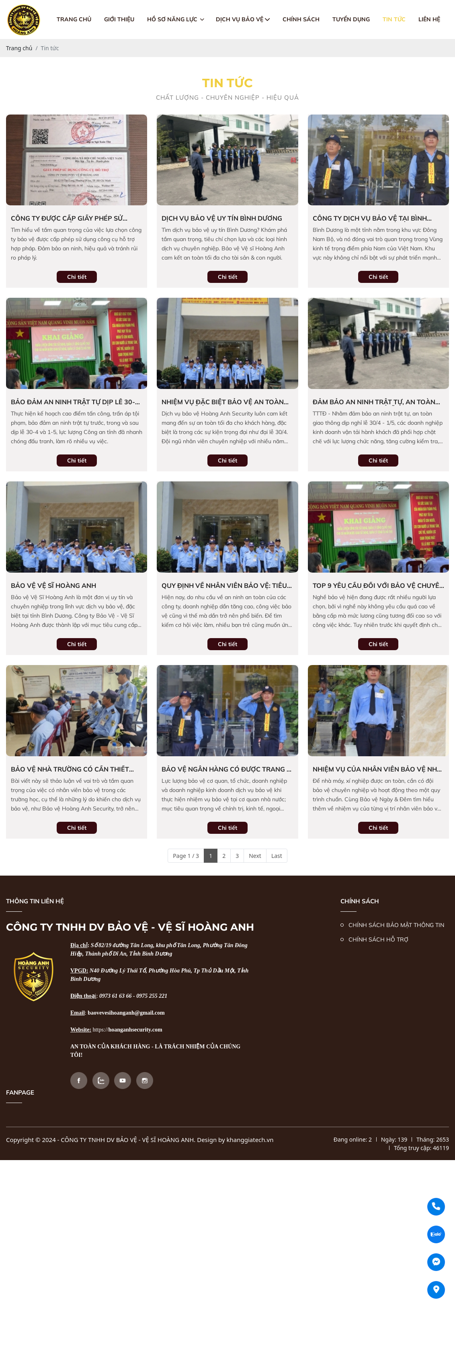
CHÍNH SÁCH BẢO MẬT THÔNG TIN (396, 925)
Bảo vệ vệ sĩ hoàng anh (53, 585)
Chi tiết (76, 276)
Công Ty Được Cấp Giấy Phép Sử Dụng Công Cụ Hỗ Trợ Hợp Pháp (68, 218)
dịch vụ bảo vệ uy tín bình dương (222, 218)
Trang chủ (74, 19)
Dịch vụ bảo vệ (243, 19)
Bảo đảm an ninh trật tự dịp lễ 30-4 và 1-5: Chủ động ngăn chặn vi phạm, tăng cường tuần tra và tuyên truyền (75, 402)
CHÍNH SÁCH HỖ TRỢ (378, 939)
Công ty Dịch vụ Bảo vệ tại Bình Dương (370, 218)
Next (255, 856)
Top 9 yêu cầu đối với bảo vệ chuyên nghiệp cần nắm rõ (378, 585)
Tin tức (394, 19)
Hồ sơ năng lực (175, 19)
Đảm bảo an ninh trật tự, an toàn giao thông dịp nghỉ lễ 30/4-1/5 (374, 402)
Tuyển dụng (351, 19)
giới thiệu (119, 19)
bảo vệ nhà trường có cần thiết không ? (70, 769)
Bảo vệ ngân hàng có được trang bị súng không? (227, 769)
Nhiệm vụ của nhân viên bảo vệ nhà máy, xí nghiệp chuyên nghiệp (377, 769)
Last (276, 856)
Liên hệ (429, 19)
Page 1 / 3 (186, 856)
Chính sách (301, 19)
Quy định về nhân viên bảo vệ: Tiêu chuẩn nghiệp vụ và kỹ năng (224, 585)
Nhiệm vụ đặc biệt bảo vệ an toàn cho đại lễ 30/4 (223, 402)
